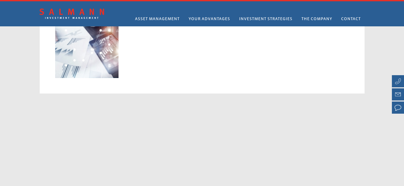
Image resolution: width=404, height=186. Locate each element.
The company (316, 19)
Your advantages (209, 19)
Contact (351, 19)
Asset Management (157, 19)
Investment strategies (265, 19)
